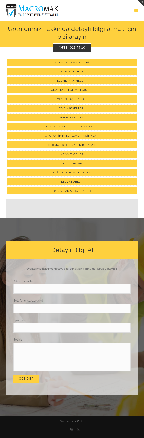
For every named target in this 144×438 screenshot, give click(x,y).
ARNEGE (79, 421)
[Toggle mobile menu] (136, 10)
